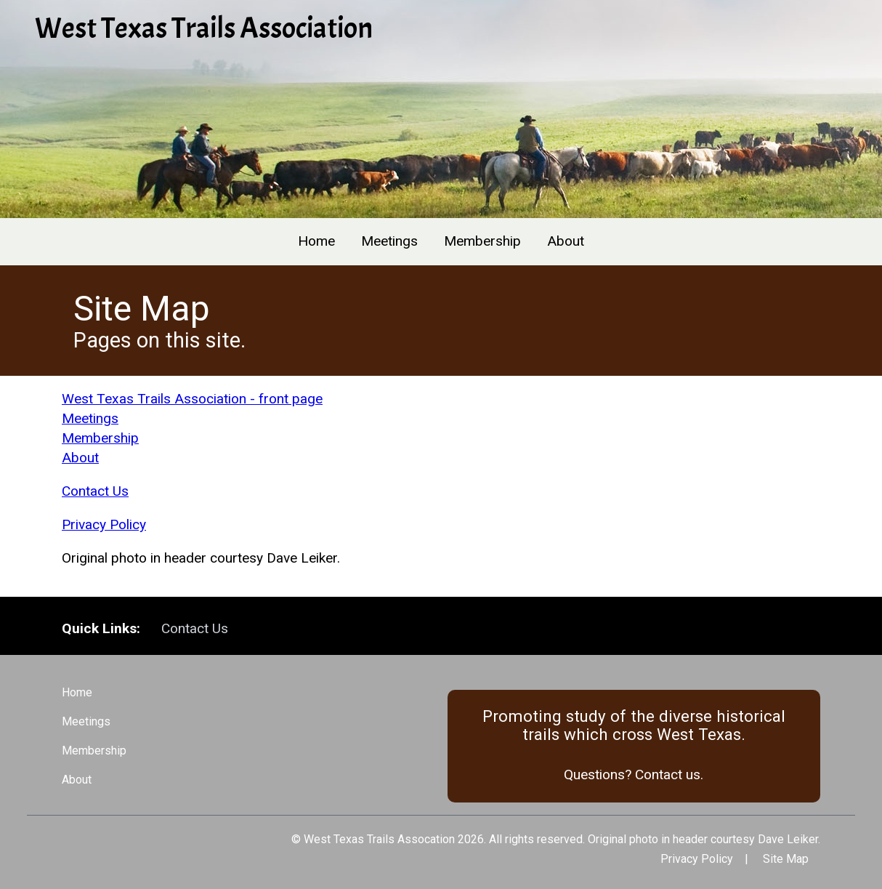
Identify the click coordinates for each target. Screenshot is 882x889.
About (565, 241)
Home (316, 241)
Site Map (786, 859)
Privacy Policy (104, 524)
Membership (482, 241)
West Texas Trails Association (204, 28)
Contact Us (95, 491)
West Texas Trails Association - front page (192, 398)
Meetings (389, 241)
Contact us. (669, 774)
